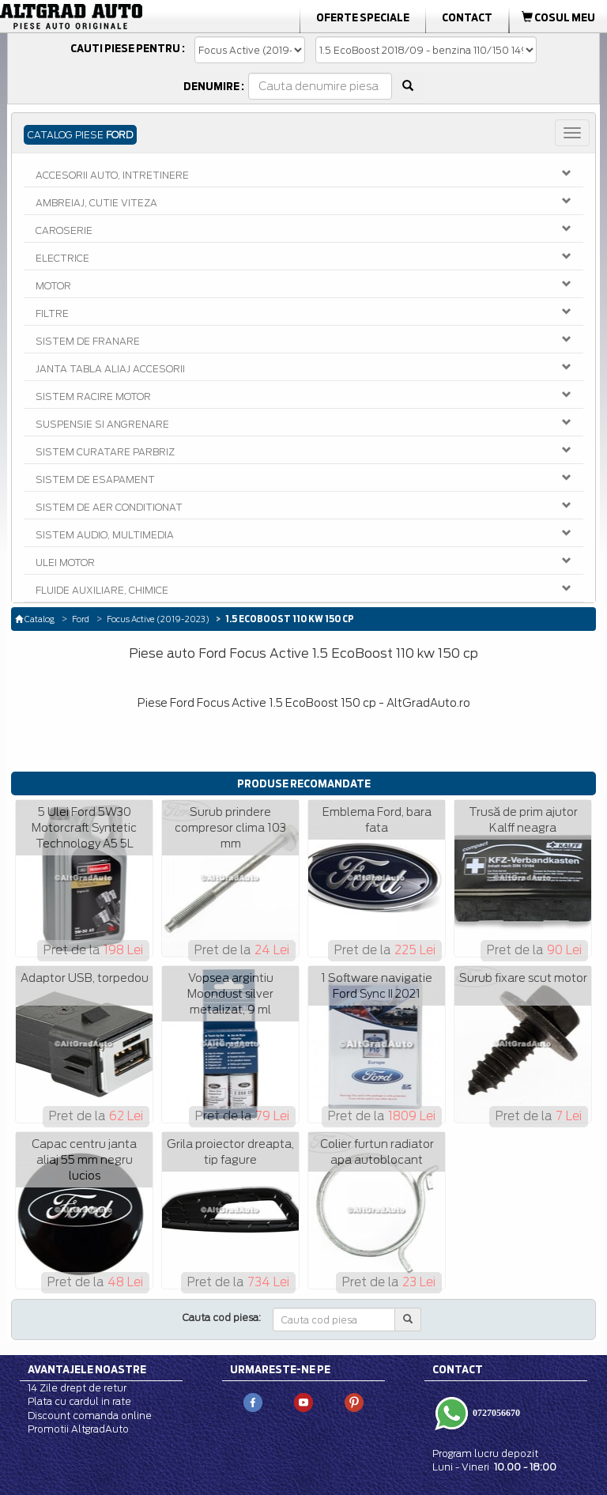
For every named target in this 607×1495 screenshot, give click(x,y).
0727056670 (495, 1412)
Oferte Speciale (362, 17)
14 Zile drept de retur (77, 1388)
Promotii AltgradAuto (78, 1429)
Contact (467, 17)
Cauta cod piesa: (222, 1317)
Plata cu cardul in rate (79, 1401)
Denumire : (213, 86)
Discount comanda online (90, 1415)
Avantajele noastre (87, 1369)
